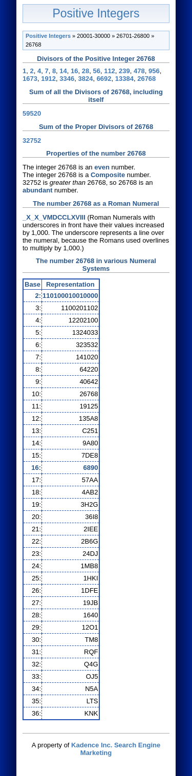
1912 (48, 78)
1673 (30, 78)
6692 (104, 78)
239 (124, 71)
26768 (146, 78)
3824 (85, 78)
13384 (124, 78)
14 (63, 71)
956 (154, 71)
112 (109, 71)
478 (139, 71)
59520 (32, 113)
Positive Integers (95, 13)
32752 (32, 140)
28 (85, 71)
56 (96, 71)
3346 (66, 78)
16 (74, 71)
